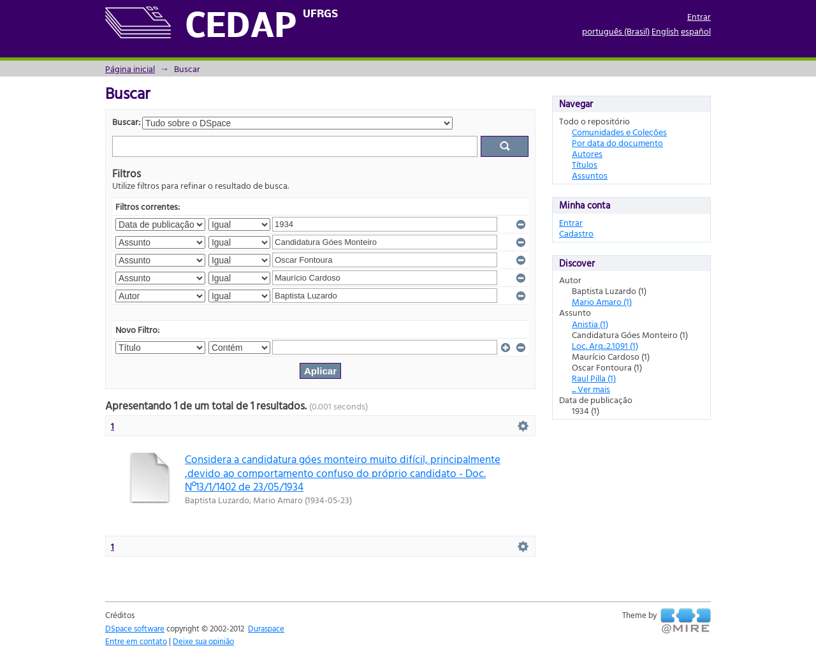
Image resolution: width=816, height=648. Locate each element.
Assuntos (590, 175)
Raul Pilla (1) (594, 378)
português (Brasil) (616, 31)
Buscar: (126, 121)
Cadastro (576, 233)
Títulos (584, 164)
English (665, 31)
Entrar (699, 16)
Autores (587, 153)
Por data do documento (617, 142)
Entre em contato (136, 641)
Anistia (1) (590, 323)
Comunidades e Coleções (619, 131)
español (696, 31)
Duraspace (266, 628)
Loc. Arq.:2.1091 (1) (605, 345)
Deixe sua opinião (203, 641)
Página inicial (130, 68)
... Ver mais (591, 388)
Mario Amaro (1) (602, 301)
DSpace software (134, 628)
